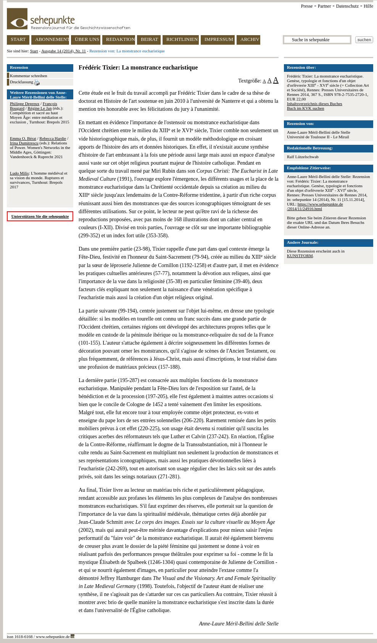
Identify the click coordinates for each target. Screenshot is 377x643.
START (18, 39)
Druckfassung (25, 82)
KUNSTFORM (300, 255)
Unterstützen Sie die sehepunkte (40, 216)
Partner (324, 6)
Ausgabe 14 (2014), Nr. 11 (63, 51)
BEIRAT (149, 39)
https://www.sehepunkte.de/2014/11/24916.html (315, 206)
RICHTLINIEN (182, 39)
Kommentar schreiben (28, 75)
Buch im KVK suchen (305, 108)
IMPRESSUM (219, 39)
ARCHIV (249, 39)
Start (34, 51)
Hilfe (368, 6)
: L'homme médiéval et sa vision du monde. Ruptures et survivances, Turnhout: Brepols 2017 (38, 180)
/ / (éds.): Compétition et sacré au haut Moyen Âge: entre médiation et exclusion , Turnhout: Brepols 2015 (39, 112)
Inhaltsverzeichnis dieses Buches (314, 103)
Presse (307, 6)
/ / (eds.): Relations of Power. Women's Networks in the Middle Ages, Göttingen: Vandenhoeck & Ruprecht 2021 (40, 147)
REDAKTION (120, 39)
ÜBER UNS (87, 39)
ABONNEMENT (52, 39)
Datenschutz (347, 6)
